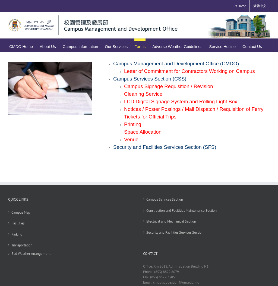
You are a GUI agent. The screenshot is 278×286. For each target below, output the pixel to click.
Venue (131, 139)
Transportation (21, 245)
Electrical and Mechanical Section (171, 221)
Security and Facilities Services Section (174, 232)
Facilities (17, 223)
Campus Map (20, 212)
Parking (16, 234)
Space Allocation (143, 132)
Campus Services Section (164, 199)
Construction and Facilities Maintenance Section (181, 210)
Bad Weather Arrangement (30, 253)
